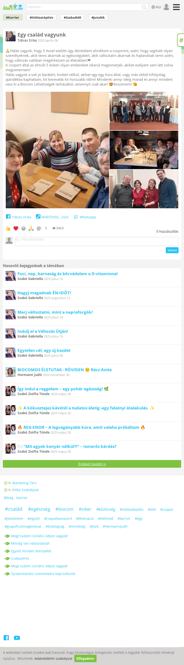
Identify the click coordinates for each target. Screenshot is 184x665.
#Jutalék (98, 18)
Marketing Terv (20, 484)
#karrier (124, 520)
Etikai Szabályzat (21, 491)
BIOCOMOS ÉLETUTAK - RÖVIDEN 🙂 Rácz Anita (64, 371)
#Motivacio (85, 520)
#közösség (105, 510)
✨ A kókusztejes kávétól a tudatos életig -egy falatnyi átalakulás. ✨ (86, 409)
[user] (166, 7)
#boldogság (55, 528)
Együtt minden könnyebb (31, 552)
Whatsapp (84, 217)
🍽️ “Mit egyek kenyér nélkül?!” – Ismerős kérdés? (66, 447)
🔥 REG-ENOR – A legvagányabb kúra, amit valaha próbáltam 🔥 (81, 428)
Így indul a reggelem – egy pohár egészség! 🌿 (63, 390)
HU (156, 7)
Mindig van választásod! (30, 544)
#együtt (34, 520)
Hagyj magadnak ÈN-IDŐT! (44, 294)
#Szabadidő (72, 18)
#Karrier (12, 18)
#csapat (166, 511)
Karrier (22, 499)
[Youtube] (17, 640)
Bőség (8, 499)
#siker (85, 510)
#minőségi (77, 528)
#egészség (39, 510)
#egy (139, 520)
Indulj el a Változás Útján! (42, 332)
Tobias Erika (27, 40)
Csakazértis (20, 560)
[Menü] (175, 8)
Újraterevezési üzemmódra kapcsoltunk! (43, 575)
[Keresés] (144, 7)
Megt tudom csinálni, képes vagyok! (39, 537)
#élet (152, 511)
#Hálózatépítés (41, 18)
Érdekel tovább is (92, 465)
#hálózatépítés (132, 511)
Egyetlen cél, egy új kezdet (43, 351)
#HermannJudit (115, 528)
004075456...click (51, 217)
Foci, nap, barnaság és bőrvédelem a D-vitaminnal (67, 275)
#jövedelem (14, 520)
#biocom (64, 510)
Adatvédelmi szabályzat (53, 658)
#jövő (94, 528)
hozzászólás (167, 231)
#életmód (105, 520)
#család (13, 510)
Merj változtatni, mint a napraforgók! (55, 313)
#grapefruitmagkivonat (23, 528)
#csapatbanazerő (58, 520)
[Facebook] (6, 640)
